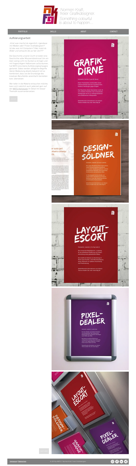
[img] (90, 77)
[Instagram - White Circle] (112, 461)
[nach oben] (44, 451)
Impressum (13, 461)
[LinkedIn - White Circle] (121, 461)
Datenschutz (22, 461)
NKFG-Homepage (20, 89)
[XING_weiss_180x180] (126, 461)
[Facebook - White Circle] (117, 461)
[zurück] (13, 99)
